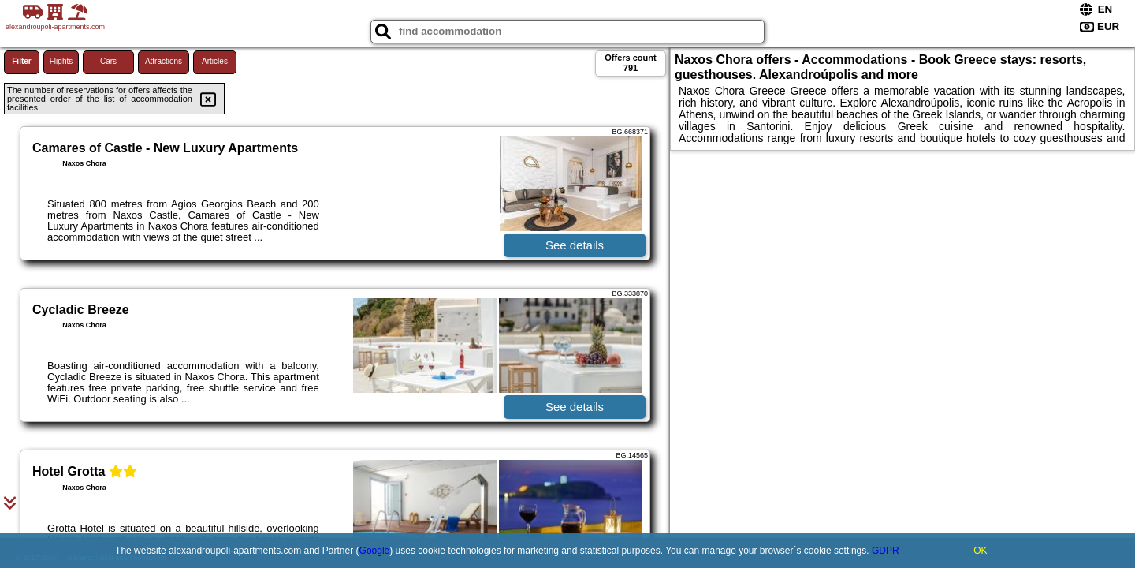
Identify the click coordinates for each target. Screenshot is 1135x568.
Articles (215, 61)
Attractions (163, 61)
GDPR (885, 550)
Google (374, 550)
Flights (61, 61)
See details (574, 245)
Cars (108, 61)
